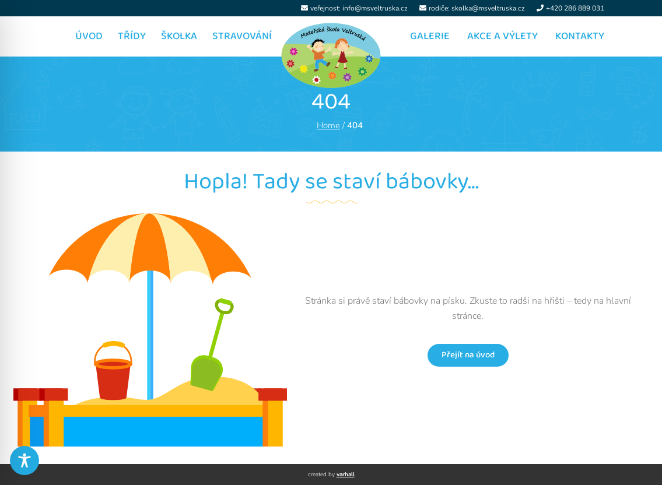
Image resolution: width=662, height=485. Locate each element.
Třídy (132, 36)
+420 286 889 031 (575, 8)
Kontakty (579, 36)
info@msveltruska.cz (375, 8)
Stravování (242, 36)
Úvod (89, 36)
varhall (346, 474)
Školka (179, 36)
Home (328, 125)
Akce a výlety (502, 36)
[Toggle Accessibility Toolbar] (24, 460)
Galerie (430, 36)
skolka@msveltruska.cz (488, 8)
